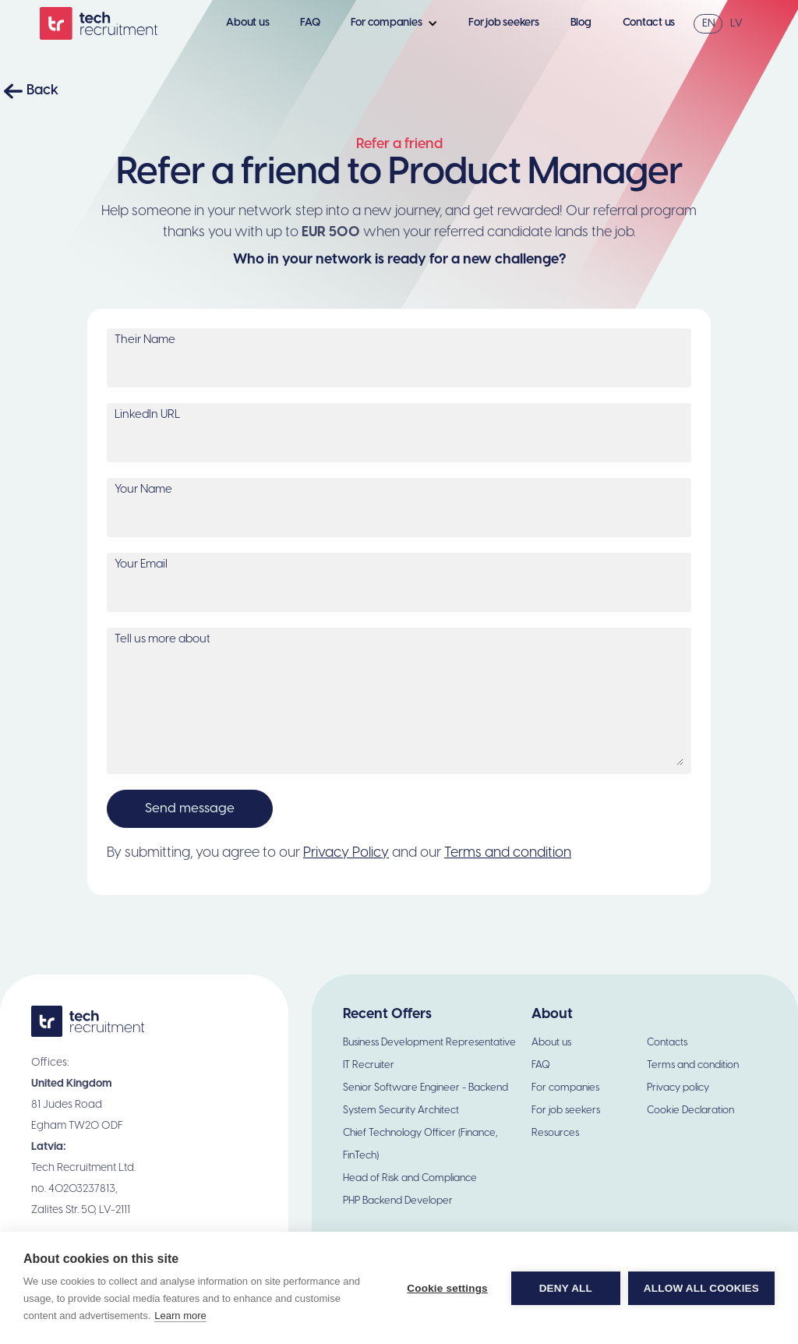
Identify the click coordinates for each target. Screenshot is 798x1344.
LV (736, 24)
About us (247, 23)
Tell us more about (162, 639)
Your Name (143, 489)
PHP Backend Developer (398, 1201)
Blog (580, 23)
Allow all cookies (701, 1288)
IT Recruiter (368, 1065)
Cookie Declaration (690, 1110)
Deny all (565, 1288)
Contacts (667, 1043)
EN (708, 24)
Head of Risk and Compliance (410, 1178)
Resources (555, 1133)
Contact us (649, 23)
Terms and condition (507, 853)
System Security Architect (401, 1110)
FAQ (310, 23)
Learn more (180, 1315)
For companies (565, 1088)
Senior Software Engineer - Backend (425, 1088)
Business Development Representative (429, 1043)
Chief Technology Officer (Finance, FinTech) (420, 1144)
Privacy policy (678, 1088)
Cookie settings (447, 1288)
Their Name (145, 340)
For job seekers (503, 23)
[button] (399, 23)
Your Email (141, 564)
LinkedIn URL (147, 415)
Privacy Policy (346, 853)
